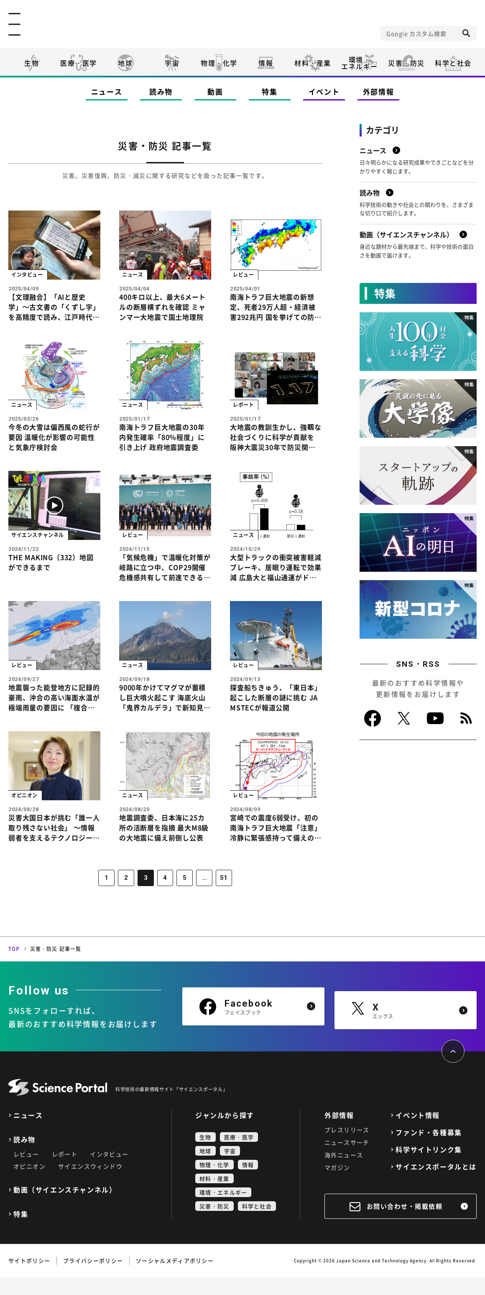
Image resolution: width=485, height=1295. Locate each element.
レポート (65, 1171)
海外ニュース (343, 1172)
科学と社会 (453, 63)
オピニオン (29, 1183)
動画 (215, 91)
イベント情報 (418, 1133)
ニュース (107, 91)
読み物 (161, 91)
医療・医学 (78, 63)
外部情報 (378, 91)
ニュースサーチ (347, 1160)
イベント (324, 91)
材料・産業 (312, 63)
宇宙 (172, 63)
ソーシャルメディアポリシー (175, 1278)
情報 (265, 63)
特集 (269, 91)
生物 (31, 63)
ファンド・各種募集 (429, 1150)
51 (220, 896)
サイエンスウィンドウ (90, 1183)
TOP (14, 966)
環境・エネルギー (223, 1210)
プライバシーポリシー (93, 1278)
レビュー (26, 1171)
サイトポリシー (29, 1278)
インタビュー (109, 1171)
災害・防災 (406, 63)
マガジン (337, 1185)
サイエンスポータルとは (436, 1184)
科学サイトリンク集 (429, 1167)
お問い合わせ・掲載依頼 (405, 1223)
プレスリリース (347, 1147)
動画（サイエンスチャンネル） (64, 1207)
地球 (125, 63)
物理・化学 (219, 63)
